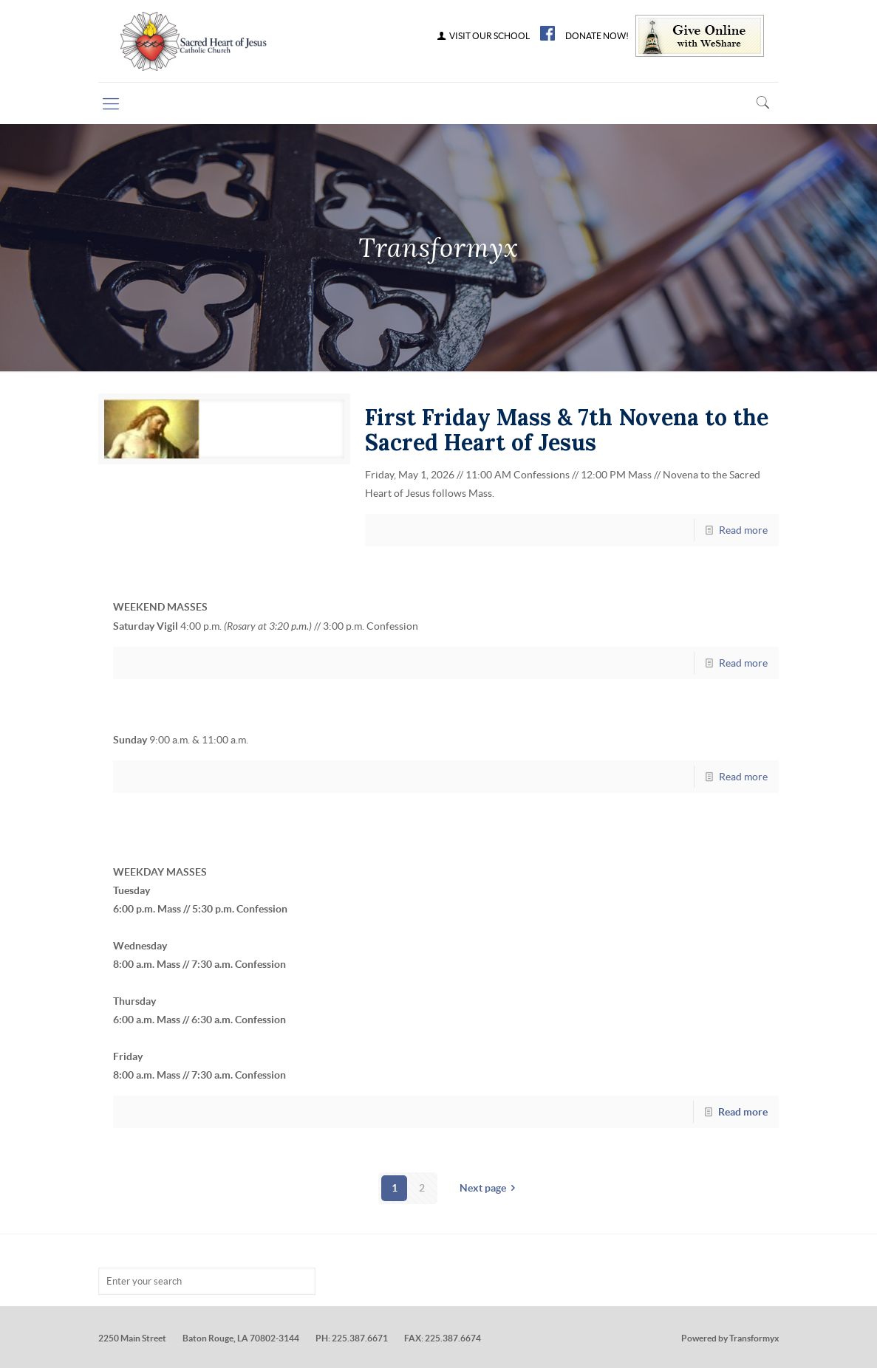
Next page (490, 1187)
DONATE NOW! (597, 36)
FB (547, 33)
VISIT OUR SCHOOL (482, 36)
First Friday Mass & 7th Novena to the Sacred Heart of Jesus (566, 429)
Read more (743, 530)
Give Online (699, 36)
